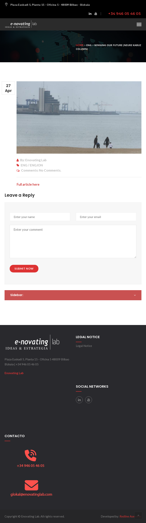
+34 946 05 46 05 (124, 13)
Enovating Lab (14, 373)
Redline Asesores (130, 516)
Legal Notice (84, 345)
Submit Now (24, 268)
